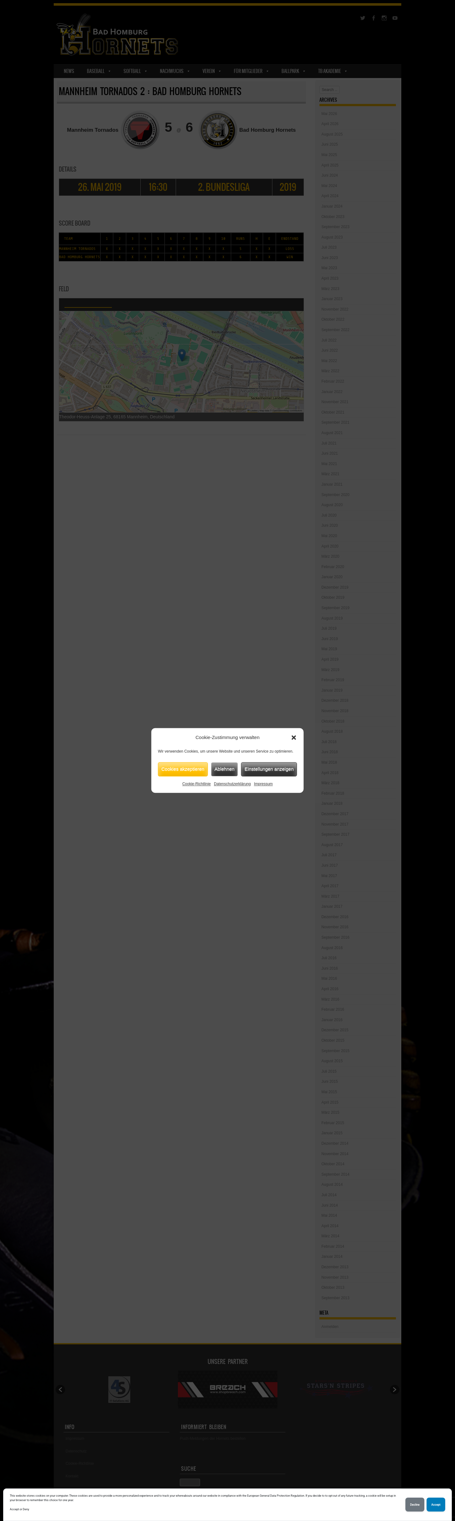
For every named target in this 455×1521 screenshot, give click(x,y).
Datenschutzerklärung (232, 784)
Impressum (263, 784)
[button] (294, 738)
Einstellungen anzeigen (269, 769)
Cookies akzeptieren (182, 769)
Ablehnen (224, 769)
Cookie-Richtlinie (196, 784)
